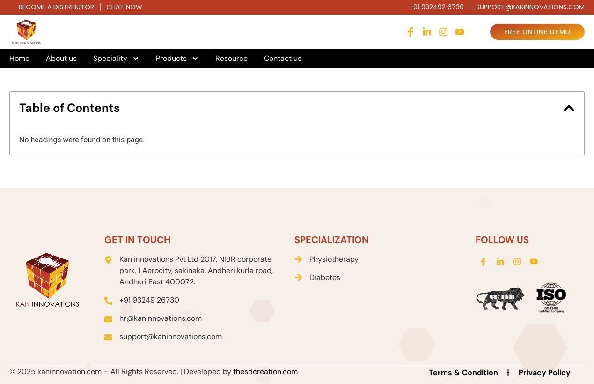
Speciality (116, 58)
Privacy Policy (545, 372)
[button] (569, 108)
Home (19, 58)
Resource (231, 58)
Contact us (282, 58)
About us (61, 58)
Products (177, 58)
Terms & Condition (463, 372)
